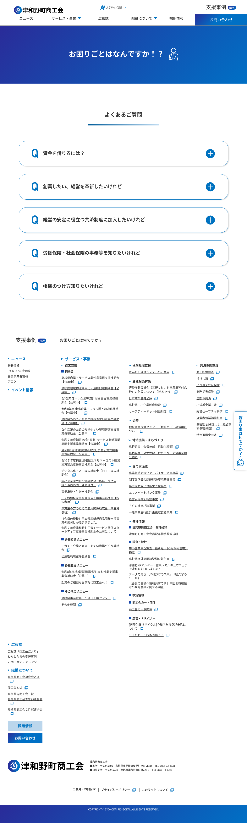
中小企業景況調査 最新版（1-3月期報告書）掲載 (158, 550)
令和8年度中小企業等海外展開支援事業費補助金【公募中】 (89, 400)
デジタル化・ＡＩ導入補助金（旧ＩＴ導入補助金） (90, 473)
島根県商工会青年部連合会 (25, 699)
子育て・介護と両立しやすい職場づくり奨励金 (90, 548)
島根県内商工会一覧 (21, 694)
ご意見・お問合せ (84, 789)
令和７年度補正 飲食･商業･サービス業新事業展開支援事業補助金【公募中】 (90, 442)
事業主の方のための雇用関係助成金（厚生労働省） (90, 510)
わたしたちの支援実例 (22, 657)
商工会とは (15, 688)
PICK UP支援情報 (19, 371)
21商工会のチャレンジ (22, 662)
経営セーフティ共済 (209, 411)
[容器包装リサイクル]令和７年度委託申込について (157, 626)
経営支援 (71, 365)
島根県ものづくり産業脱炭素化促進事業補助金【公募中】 (90, 421)
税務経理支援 (141, 365)
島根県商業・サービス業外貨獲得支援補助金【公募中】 (90, 380)
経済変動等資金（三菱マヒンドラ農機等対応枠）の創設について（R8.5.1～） (158, 390)
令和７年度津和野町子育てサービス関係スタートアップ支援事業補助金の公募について (90, 529)
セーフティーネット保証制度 (148, 411)
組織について (22, 670)
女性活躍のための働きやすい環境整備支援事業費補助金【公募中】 (90, 431)
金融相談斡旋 (141, 381)
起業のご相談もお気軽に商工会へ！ (84, 582)
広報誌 (103, 18)
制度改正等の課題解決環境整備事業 (152, 479)
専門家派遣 (140, 466)
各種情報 (138, 521)
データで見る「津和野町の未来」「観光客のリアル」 (158, 576)
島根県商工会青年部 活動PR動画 (151, 447)
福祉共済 (202, 379)
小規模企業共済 (206, 405)
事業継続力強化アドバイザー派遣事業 (153, 473)
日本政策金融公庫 (140, 398)
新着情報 (13, 366)
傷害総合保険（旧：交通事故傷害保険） (213, 426)
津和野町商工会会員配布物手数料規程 (153, 534)
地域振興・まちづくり (147, 440)
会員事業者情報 (18, 376)
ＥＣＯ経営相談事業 (142, 506)
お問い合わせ (221, 19)
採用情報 (176, 18)
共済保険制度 (209, 365)
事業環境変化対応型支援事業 (148, 486)
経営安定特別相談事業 (143, 499)
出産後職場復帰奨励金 (75, 556)
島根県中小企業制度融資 (145, 405)
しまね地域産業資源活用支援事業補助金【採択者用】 (90, 500)
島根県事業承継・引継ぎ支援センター (86, 598)
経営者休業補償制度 (209, 418)
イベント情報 (22, 390)
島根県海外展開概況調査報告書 (149, 559)
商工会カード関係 (140, 609)
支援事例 (221, 6)
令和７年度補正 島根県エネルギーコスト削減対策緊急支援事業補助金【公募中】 (90, 462)
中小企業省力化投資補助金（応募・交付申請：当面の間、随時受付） (88, 483)
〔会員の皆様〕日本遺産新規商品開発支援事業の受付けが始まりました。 (90, 520)
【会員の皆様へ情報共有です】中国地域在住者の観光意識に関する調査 (158, 585)
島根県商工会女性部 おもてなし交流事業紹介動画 (158, 455)
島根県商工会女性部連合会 (25, 710)
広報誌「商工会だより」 (24, 651)
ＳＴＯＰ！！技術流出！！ (146, 635)
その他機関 (68, 604)
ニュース (26, 18)
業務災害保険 (205, 392)
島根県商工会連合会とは (24, 677)
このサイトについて (155, 790)
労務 (135, 420)
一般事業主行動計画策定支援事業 (150, 512)
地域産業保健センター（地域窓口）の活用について (158, 429)
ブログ (12, 381)
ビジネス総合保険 (208, 385)
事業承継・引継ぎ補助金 (77, 491)
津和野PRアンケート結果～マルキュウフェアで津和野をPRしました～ (158, 567)
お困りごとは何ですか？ (81, 340)
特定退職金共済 (206, 435)
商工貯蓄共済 (205, 372)
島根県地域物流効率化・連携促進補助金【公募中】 (90, 390)
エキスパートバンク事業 (145, 492)
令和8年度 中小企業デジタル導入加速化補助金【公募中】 (89, 411)
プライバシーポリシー (115, 790)
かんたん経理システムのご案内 (149, 372)
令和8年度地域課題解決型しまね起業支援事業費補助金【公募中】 (89, 452)
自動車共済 (203, 398)
